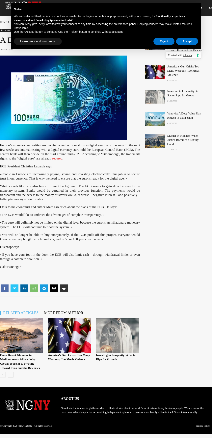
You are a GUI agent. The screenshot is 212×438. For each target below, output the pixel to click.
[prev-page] (3, 374)
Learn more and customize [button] (37, 41)
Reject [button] (164, 41)
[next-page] (10, 374)
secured (57, 158)
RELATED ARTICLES (21, 313)
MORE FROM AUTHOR (63, 313)
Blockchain (5, 30)
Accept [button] (187, 41)
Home (3, 22)
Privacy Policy (203, 426)
